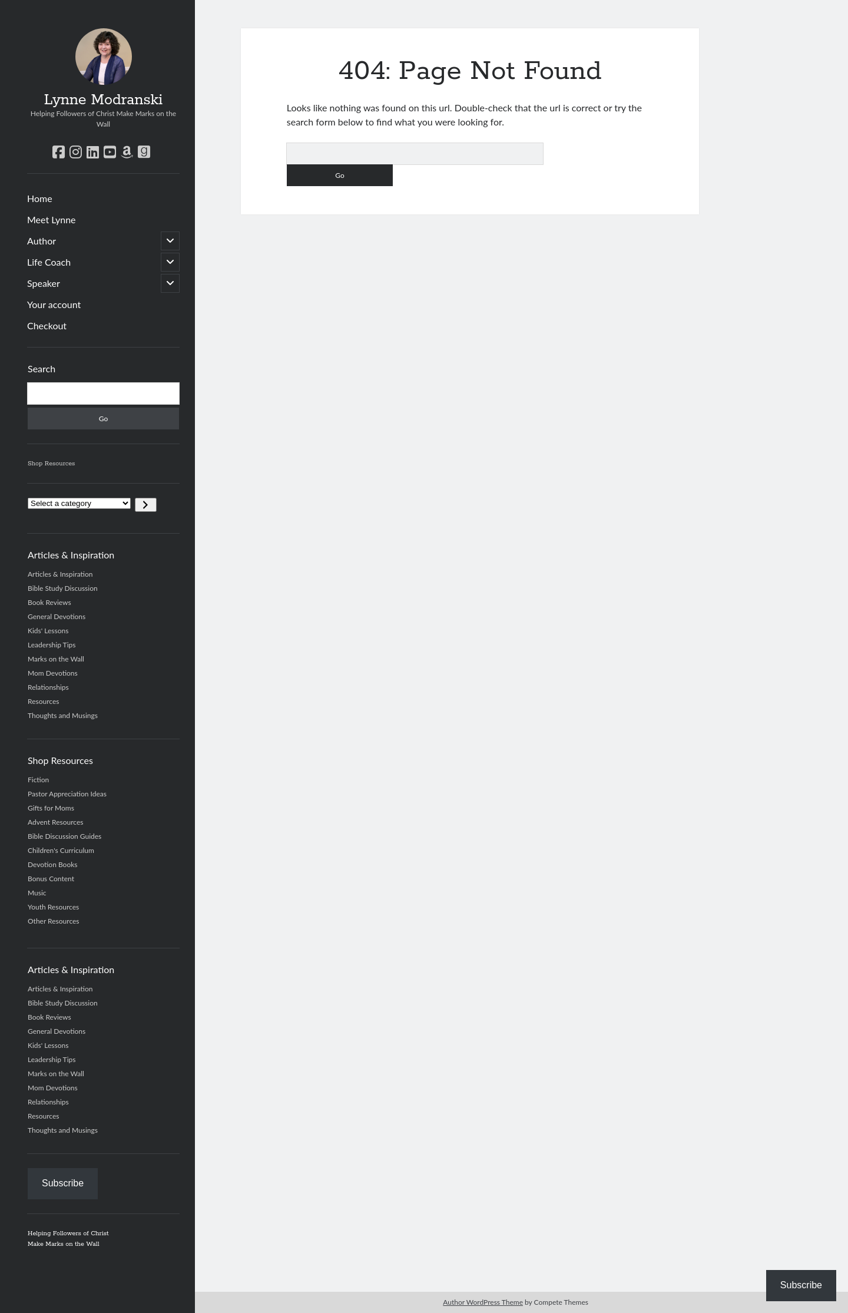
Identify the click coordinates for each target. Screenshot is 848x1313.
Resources (43, 701)
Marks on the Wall (56, 658)
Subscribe (63, 1183)
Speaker (43, 283)
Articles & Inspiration (60, 574)
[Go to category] (146, 505)
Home (39, 198)
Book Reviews (49, 602)
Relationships (48, 687)
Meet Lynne (51, 219)
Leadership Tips (51, 644)
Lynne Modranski (103, 100)
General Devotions (56, 616)
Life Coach (49, 261)
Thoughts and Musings (63, 715)
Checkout (47, 325)
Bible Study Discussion (63, 588)
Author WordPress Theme (483, 1302)
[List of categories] (79, 503)
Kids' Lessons (48, 630)
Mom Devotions (53, 673)
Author (41, 240)
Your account (54, 304)
